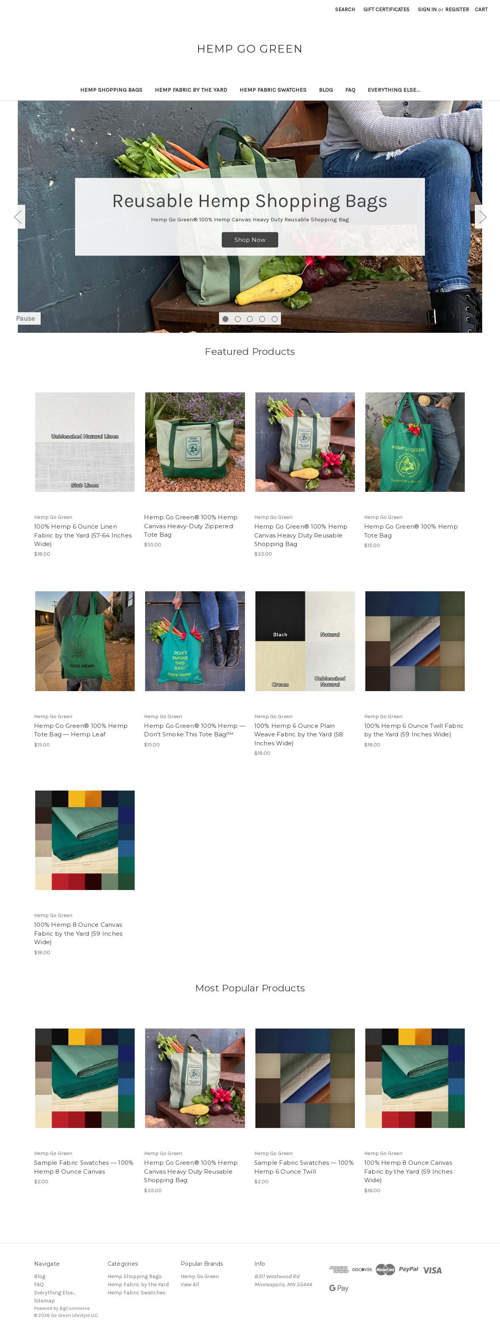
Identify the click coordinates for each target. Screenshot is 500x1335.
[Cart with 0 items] (481, 9)
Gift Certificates (386, 9)
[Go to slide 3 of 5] (250, 319)
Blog (326, 89)
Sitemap (44, 1300)
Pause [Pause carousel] (25, 318)
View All (190, 1284)
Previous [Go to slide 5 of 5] (17, 217)
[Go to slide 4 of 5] (262, 319)
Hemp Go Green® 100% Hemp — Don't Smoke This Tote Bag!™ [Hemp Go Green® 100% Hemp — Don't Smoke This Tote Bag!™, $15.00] (194, 730)
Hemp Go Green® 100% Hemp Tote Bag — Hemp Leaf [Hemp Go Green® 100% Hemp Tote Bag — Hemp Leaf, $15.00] (81, 730)
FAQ (350, 89)
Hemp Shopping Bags (111, 89)
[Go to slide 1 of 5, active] (225, 319)
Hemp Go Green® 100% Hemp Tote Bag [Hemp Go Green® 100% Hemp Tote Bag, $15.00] (411, 531)
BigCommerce (75, 1308)
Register (457, 9)
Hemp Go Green (200, 1276)
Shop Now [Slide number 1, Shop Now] (250, 239)
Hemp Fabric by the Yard (191, 89)
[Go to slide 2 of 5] (238, 319)
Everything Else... (394, 89)
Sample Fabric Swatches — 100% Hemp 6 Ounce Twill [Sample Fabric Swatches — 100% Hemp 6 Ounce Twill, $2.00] (304, 1167)
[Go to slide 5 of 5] (274, 319)
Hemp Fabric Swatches (273, 89)
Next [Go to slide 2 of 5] (482, 217)
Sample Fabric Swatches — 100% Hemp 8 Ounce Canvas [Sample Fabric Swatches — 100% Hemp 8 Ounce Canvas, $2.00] (84, 1167)
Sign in (427, 9)
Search (345, 9)
